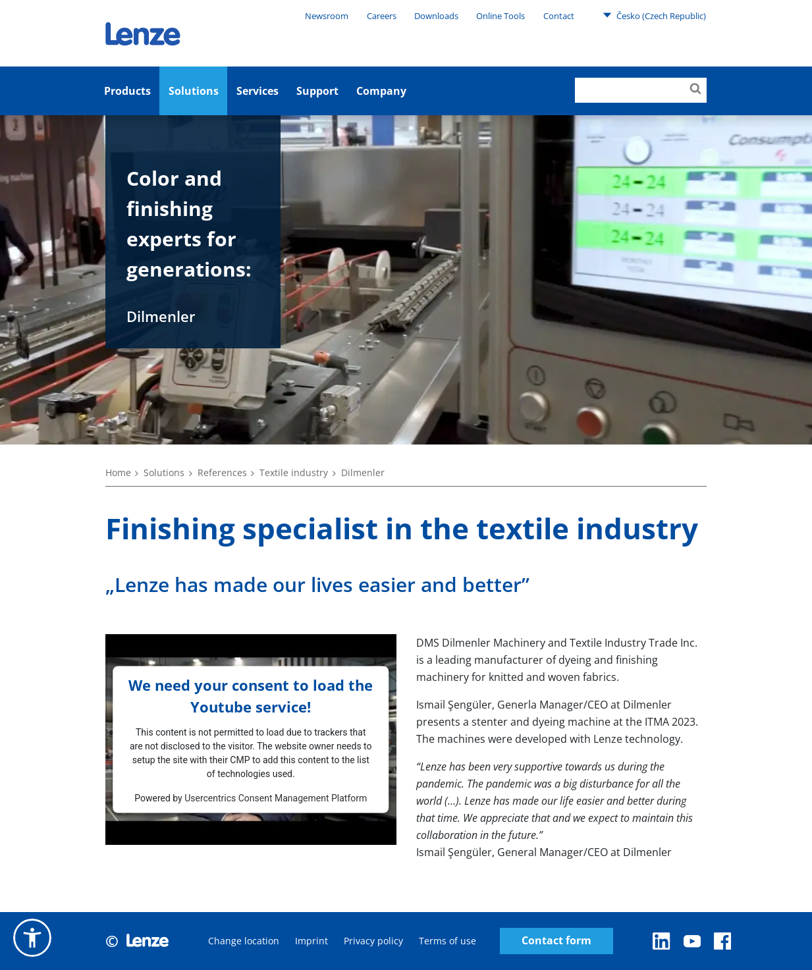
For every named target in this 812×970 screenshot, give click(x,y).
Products (127, 91)
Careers (381, 16)
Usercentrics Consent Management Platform (275, 797)
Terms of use (447, 940)
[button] (32, 938)
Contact (558, 16)
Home (118, 472)
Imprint (311, 940)
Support (317, 91)
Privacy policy (373, 940)
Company (381, 91)
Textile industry (293, 472)
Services (257, 91)
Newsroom (326, 16)
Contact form (556, 941)
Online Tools (500, 16)
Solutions (194, 91)
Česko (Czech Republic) (654, 15)
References (222, 472)
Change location (243, 940)
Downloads (436, 16)
